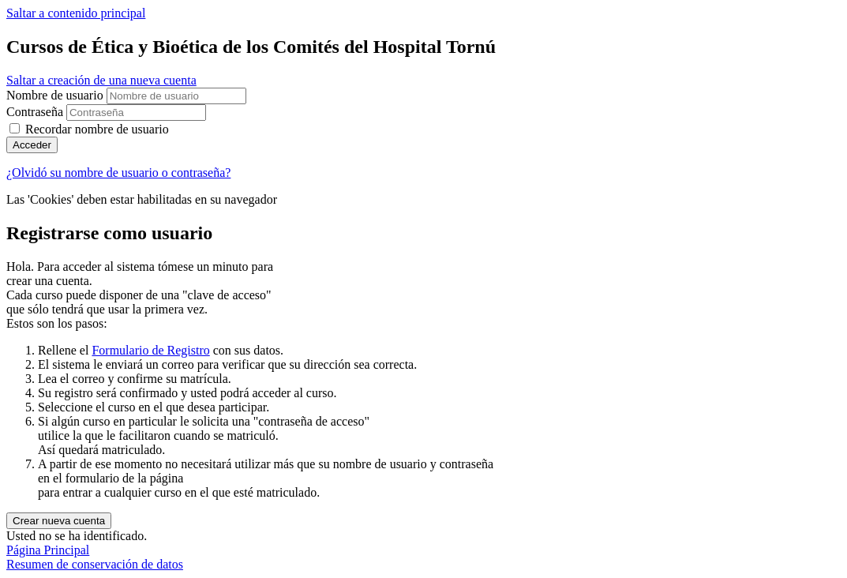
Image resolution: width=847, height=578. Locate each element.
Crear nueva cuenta (59, 521)
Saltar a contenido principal (75, 13)
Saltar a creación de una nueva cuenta (101, 80)
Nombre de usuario (56, 95)
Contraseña (34, 111)
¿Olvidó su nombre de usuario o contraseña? (118, 172)
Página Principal (47, 550)
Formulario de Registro (150, 350)
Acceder (32, 145)
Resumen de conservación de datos (94, 564)
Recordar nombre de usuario (97, 129)
